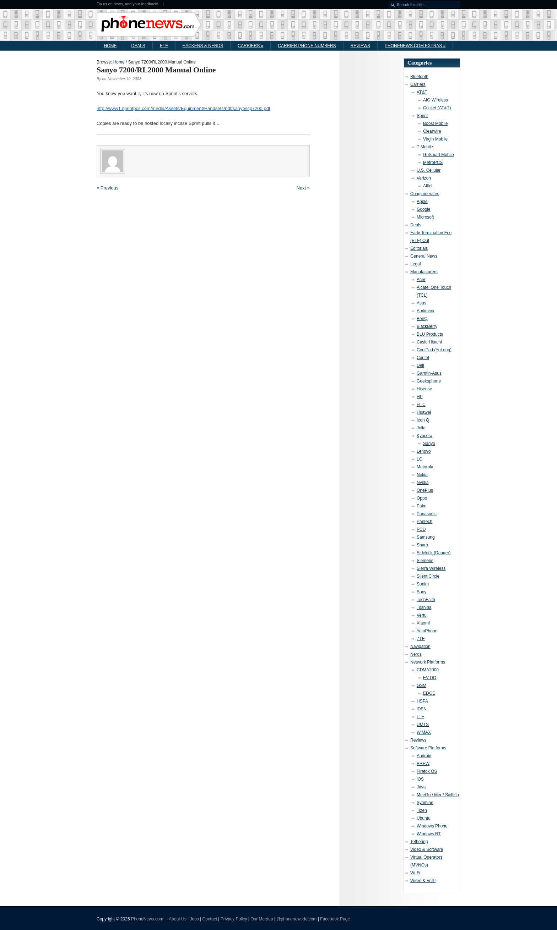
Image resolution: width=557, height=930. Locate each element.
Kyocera (424, 435)
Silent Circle (428, 576)
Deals (138, 45)
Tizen (422, 810)
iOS (420, 779)
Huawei (424, 412)
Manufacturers (424, 271)
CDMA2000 (428, 669)
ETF (164, 45)
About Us (177, 919)
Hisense (424, 388)
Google (424, 209)
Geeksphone (429, 381)
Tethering (419, 841)
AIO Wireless (435, 100)
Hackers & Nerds (203, 45)
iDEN (422, 708)
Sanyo (429, 443)
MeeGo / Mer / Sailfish (438, 794)
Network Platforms (427, 662)
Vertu (422, 615)
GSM (421, 685)
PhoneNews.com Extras (415, 45)
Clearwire (432, 131)
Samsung (426, 537)
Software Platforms (428, 747)
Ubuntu (424, 818)
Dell (420, 365)
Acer (421, 279)
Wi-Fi (415, 872)
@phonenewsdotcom (296, 919)
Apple (422, 201)
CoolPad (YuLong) (434, 349)
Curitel (423, 357)
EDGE (429, 693)
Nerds (416, 654)
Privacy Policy (234, 919)
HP (420, 396)
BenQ (422, 318)
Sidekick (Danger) (433, 552)
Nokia (422, 474)
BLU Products (430, 334)
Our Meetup (261, 919)
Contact (209, 919)
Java (421, 787)
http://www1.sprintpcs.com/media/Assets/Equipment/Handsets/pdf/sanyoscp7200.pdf (183, 108)
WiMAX (424, 732)
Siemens (425, 560)
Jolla (421, 427)
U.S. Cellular (428, 170)
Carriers (250, 45)
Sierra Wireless (431, 568)
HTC (421, 404)
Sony (421, 591)
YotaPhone (427, 630)
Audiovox (425, 310)
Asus (421, 303)
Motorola (425, 466)
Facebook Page (335, 919)
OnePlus (425, 490)
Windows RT (429, 833)
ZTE (421, 638)
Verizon (424, 178)
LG (419, 459)
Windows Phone (432, 826)
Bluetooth (419, 76)
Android (424, 755)
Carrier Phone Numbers (307, 45)
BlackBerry (427, 326)
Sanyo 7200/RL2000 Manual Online (156, 69)
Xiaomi (423, 623)
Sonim (423, 584)
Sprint (422, 115)
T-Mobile (425, 146)
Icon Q (423, 420)
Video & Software (426, 849)
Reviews (360, 45)
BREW (423, 763)
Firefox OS (427, 771)
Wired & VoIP (423, 880)
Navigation (420, 646)
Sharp (422, 545)
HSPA (422, 701)
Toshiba (424, 607)
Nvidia (422, 482)
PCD (421, 529)
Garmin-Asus (429, 373)
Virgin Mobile (435, 139)
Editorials (419, 248)
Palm (421, 505)
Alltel (427, 185)
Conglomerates (424, 193)
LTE (420, 716)
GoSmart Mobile (438, 154)
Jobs (194, 919)
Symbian (425, 802)
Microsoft (425, 217)
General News (423, 256)
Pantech (424, 521)
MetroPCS (433, 162)
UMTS (423, 724)
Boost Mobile (435, 123)
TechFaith (426, 599)
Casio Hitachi (429, 342)
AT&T (422, 92)
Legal (415, 264)
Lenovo (424, 451)
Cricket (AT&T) (437, 107)
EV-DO (429, 677)
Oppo (422, 498)
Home (110, 45)
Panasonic (427, 513)
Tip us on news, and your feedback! (127, 4)
